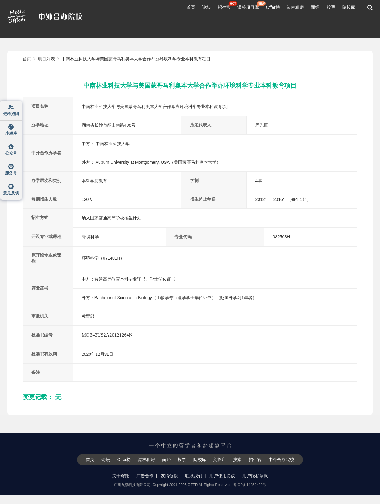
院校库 (348, 7)
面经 (315, 7)
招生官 (224, 7)
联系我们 (193, 475)
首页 (191, 7)
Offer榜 (273, 7)
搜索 (237, 459)
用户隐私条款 (255, 475)
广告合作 (144, 475)
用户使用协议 (222, 475)
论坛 (206, 7)
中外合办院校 (281, 459)
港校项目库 (248, 7)
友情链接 (169, 475)
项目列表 (47, 58)
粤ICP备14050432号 (249, 485)
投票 (331, 7)
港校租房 (295, 7)
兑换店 (219, 459)
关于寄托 (120, 475)
